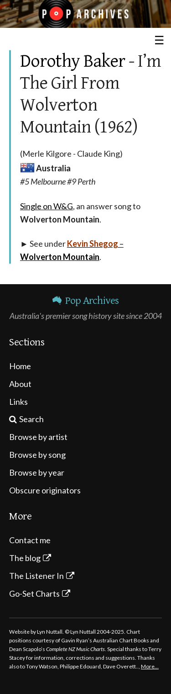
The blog (25, 558)
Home (20, 366)
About (20, 384)
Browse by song (37, 455)
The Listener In (36, 576)
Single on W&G (46, 206)
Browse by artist (38, 437)
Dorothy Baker (72, 61)
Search (31, 419)
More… (150, 666)
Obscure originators (45, 490)
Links (18, 402)
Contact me (30, 540)
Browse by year (36, 472)
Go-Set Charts (34, 593)
